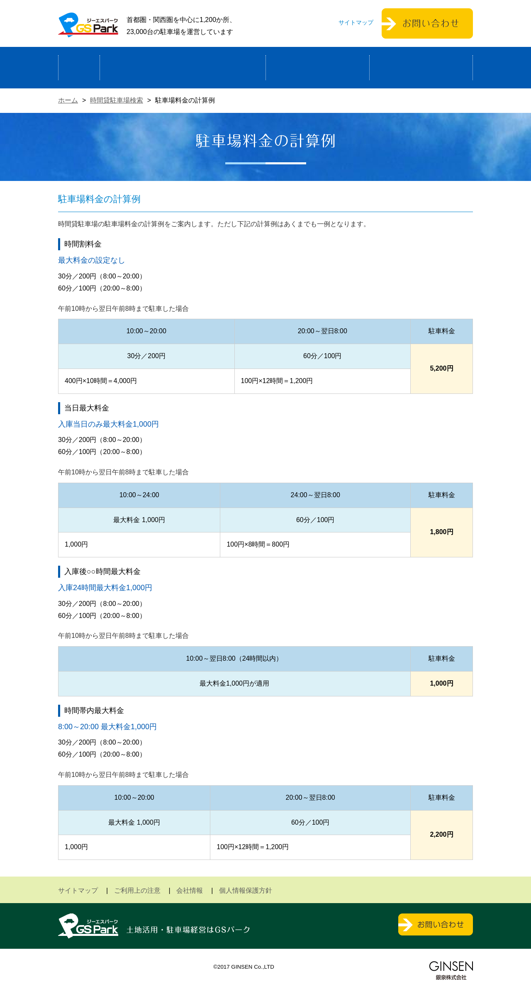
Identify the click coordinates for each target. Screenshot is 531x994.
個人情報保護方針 (245, 890)
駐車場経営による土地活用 (183, 67)
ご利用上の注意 (137, 890)
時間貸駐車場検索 (116, 100)
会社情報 (189, 890)
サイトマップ (356, 22)
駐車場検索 (317, 67)
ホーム (79, 67)
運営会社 (421, 67)
